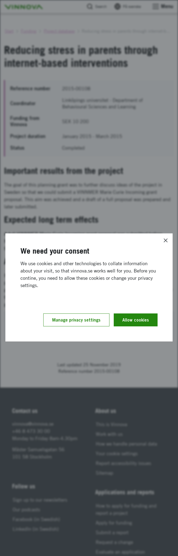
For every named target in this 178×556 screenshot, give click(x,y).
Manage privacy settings (76, 320)
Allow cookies (135, 320)
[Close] (165, 240)
